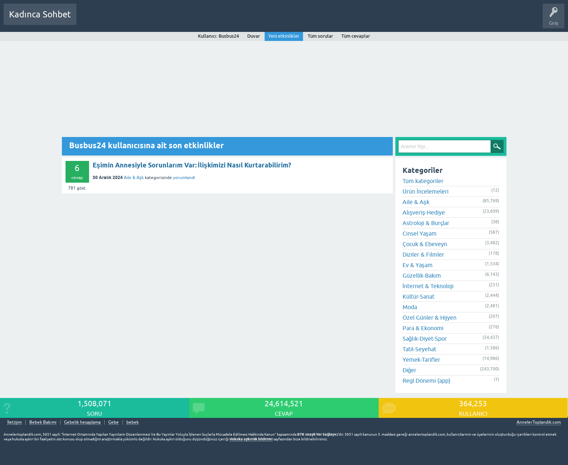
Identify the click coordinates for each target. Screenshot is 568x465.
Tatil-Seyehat (419, 349)
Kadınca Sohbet (40, 14)
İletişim (14, 422)
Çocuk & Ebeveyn (425, 244)
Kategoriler (156, 19)
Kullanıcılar (186, 19)
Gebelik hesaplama (82, 422)
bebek (132, 422)
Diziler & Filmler (423, 254)
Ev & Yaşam (418, 265)
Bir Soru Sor (216, 19)
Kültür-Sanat (418, 296)
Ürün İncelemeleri (426, 191)
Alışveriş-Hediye (424, 212)
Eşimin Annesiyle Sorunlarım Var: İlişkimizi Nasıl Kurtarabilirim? (192, 165)
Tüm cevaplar (355, 36)
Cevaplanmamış (120, 19)
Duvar (253, 36)
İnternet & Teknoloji (428, 286)
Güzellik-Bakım (422, 275)
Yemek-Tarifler (421, 359)
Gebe (113, 422)
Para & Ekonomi (423, 328)
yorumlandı (184, 177)
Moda (410, 307)
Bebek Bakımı (296, 19)
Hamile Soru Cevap (254, 19)
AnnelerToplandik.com (539, 422)
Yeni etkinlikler (283, 36)
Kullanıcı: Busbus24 (218, 36)
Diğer (410, 370)
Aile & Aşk (134, 177)
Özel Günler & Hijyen (429, 317)
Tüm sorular (320, 36)
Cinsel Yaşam (420, 233)
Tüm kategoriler (423, 181)
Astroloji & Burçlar (426, 223)
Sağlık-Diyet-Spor (425, 338)
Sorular (89, 19)
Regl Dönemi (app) (426, 380)
